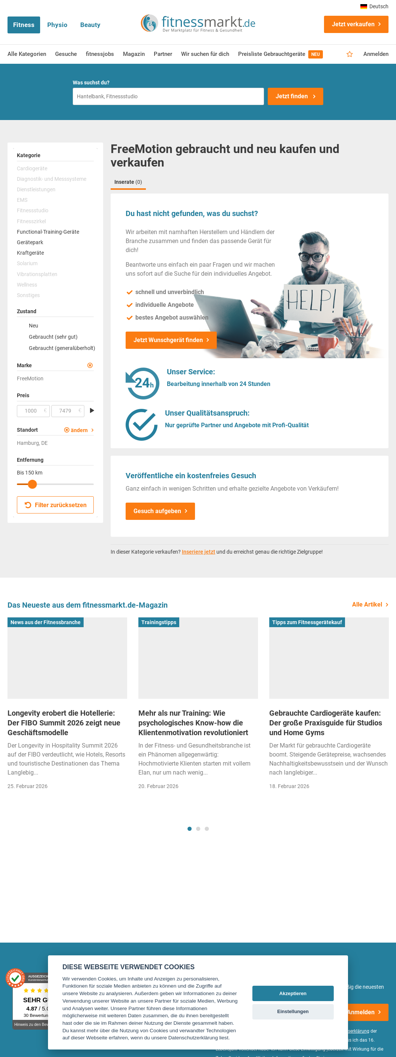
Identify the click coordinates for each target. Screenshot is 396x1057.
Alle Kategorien (27, 54)
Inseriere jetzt (198, 552)
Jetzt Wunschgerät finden (168, 340)
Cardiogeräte (32, 168)
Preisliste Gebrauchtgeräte (280, 54)
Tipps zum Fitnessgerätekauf (307, 622)
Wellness (27, 285)
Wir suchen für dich (205, 54)
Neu (33, 326)
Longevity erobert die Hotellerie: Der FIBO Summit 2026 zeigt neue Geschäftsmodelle (64, 723)
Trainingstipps (158, 622)
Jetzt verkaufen (353, 24)
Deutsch (374, 6)
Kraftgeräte (30, 253)
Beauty (90, 25)
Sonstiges (28, 295)
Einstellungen (293, 1011)
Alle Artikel (367, 604)
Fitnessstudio (32, 210)
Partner (163, 54)
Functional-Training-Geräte (48, 232)
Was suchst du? (91, 83)
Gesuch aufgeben (157, 511)
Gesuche (66, 54)
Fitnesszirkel (31, 221)
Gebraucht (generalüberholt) (61, 348)
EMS (22, 200)
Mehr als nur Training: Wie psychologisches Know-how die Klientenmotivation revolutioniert (193, 723)
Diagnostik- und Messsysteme (51, 179)
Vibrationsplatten (37, 274)
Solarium (27, 263)
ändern (79, 430)
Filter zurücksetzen (56, 505)
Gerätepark (30, 242)
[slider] (32, 484)
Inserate (128, 182)
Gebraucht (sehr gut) (53, 337)
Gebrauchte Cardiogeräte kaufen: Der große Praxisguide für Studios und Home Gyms (325, 723)
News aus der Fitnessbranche (45, 622)
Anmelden (375, 54)
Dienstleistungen (36, 189)
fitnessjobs (100, 54)
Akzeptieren (293, 993)
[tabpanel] (67, 705)
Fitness (23, 25)
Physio (57, 25)
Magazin (134, 54)
